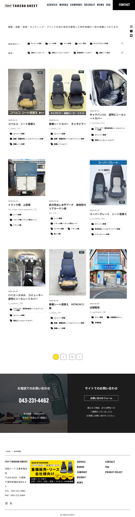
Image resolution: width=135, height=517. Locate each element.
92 (72, 357)
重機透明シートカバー (84, 53)
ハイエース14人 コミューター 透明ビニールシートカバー (27, 297)
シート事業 (52, 43)
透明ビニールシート (37, 53)
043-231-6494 (18, 495)
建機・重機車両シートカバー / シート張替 (28, 139)
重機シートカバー (60, 144)
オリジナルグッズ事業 (100, 43)
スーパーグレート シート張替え (108, 214)
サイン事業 (82, 43)
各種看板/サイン (116, 317)
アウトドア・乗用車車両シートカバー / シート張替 (110, 129)
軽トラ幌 (57, 234)
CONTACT (124, 5)
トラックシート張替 (102, 234)
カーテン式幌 (59, 229)
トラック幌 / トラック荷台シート (25, 220)
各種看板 (98, 323)
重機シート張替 (104, 53)
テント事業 (67, 43)
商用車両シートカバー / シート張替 (107, 229)
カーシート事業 (36, 43)
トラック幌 (17, 225)
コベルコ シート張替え (21, 124)
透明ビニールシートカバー (61, 53)
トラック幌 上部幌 (19, 205)
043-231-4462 (18, 490)
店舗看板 (95, 307)
